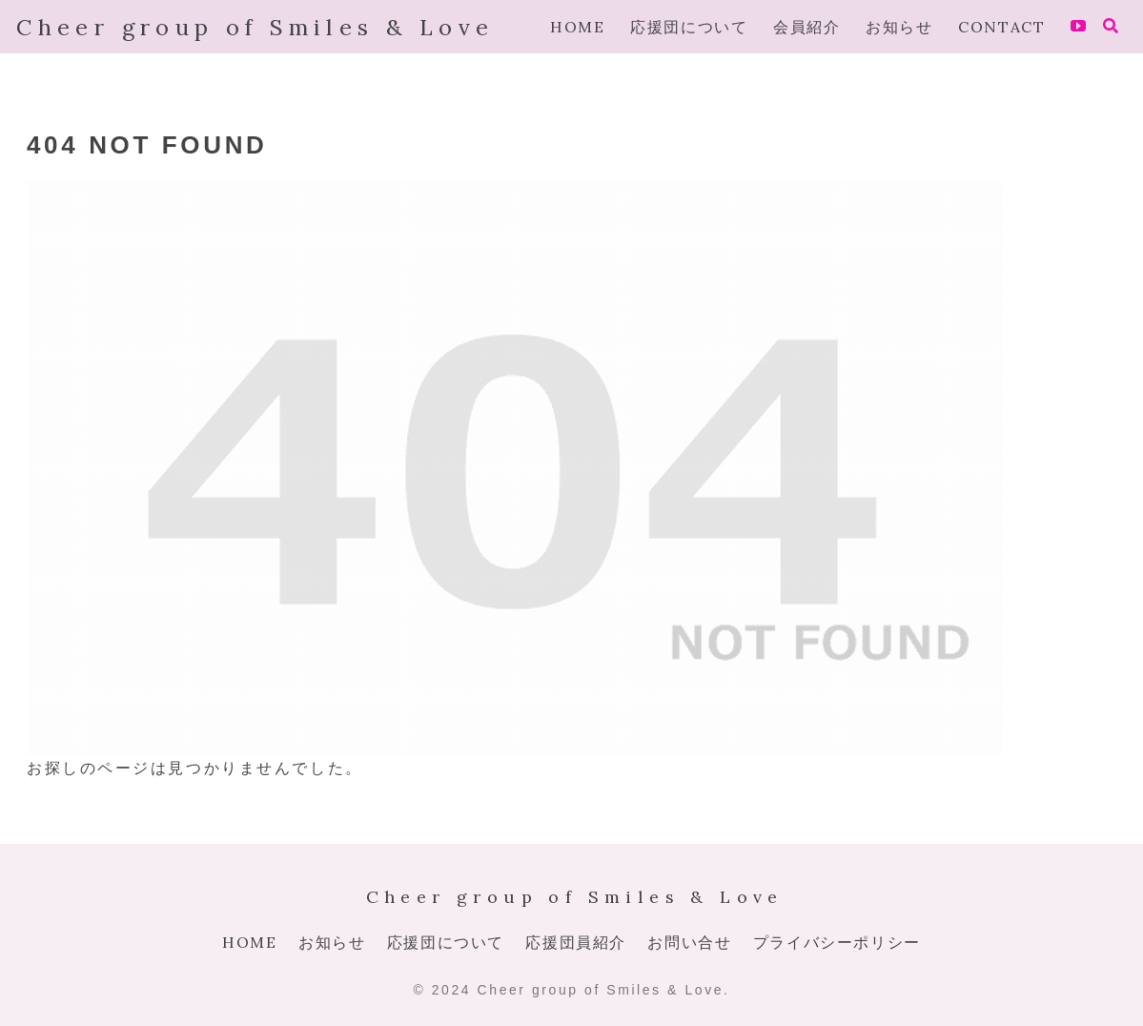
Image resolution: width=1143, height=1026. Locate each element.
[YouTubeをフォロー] (1078, 27)
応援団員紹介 (575, 942)
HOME (249, 942)
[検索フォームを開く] (1110, 26)
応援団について (445, 942)
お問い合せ (689, 942)
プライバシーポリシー (837, 942)
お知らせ (331, 942)
